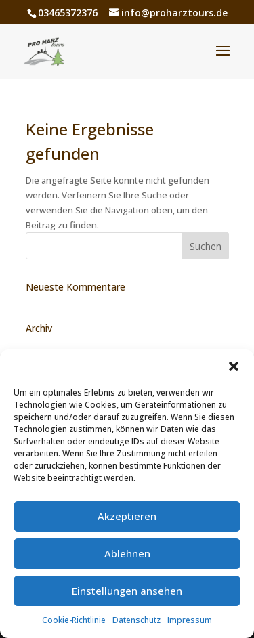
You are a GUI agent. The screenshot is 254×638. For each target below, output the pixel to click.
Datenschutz (136, 620)
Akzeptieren (127, 516)
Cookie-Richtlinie (74, 620)
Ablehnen (127, 553)
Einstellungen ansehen (127, 590)
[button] (233, 366)
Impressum (189, 620)
